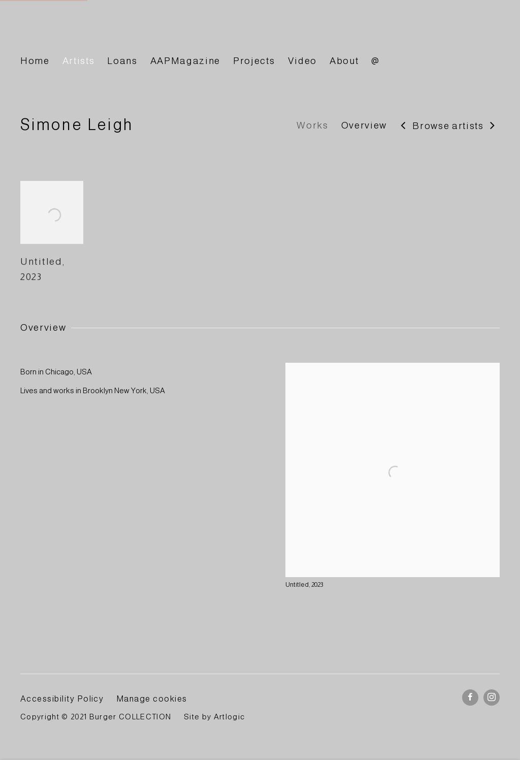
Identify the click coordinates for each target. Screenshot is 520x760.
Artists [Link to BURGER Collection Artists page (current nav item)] (78, 60)
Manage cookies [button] (151, 698)
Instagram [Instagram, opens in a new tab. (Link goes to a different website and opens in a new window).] (491, 697)
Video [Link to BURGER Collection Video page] (302, 60)
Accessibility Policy (62, 698)
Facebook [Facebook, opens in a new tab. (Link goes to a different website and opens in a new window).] (470, 697)
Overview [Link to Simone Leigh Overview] (364, 125)
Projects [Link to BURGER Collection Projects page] (254, 60)
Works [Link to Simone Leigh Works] (312, 125)
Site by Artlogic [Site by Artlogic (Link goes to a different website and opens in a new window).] (214, 717)
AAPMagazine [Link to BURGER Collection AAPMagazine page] (185, 60)
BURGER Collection (111, 32)
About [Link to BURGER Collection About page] (344, 60)
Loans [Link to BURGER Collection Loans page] (122, 60)
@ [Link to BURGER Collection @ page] (375, 60)
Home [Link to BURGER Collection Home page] (35, 60)
